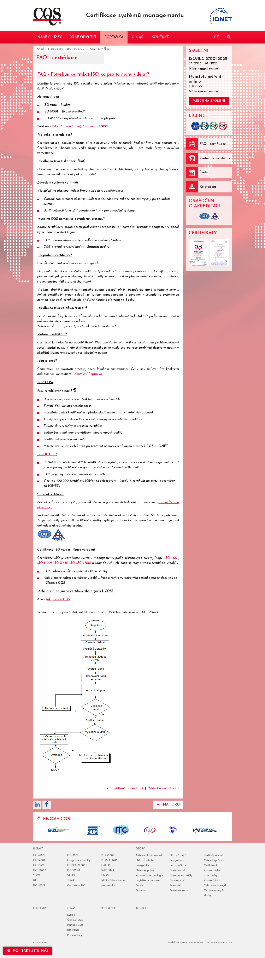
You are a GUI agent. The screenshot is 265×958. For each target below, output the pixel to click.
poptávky (40, 908)
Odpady (141, 890)
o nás (71, 908)
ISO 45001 (51, 118)
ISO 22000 (39, 870)
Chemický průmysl (146, 870)
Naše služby (55, 49)
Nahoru (168, 804)
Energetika (142, 865)
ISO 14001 (50, 111)
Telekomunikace (179, 890)
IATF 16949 (107, 870)
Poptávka (95, 374)
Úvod (40, 49)
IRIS (35, 880)
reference (108, 908)
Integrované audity (78, 860)
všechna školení (209, 101)
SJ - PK (71, 875)
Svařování (175, 885)
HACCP (105, 865)
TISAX (71, 880)
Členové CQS (55, 583)
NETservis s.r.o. (214, 942)
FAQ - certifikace (213, 144)
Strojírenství (177, 880)
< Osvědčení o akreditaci (125, 788)
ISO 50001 (107, 855)
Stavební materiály (181, 875)
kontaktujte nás (27, 951)
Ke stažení (208, 186)
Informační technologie (149, 875)
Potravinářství (178, 865)
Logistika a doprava (148, 880)
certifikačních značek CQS (134, 446)
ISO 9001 (50, 105)
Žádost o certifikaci (215, 158)
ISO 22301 (39, 885)
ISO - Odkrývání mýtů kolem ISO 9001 (80, 126)
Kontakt (79, 374)
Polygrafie (176, 860)
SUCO (36, 875)
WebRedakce (196, 942)
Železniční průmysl (215, 885)
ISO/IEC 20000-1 (77, 865)
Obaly (139, 885)
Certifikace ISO (76, 885)
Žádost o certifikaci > (163, 788)
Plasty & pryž (178, 855)
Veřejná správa (213, 860)
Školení (116, 240)
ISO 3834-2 (73, 870)
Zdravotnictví (212, 880)
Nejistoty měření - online (206, 79)
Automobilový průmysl (149, 855)
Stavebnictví (177, 870)
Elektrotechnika (145, 860)
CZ (216, 37)
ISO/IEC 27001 (76, 49)
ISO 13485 (60, 563)
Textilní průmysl (213, 855)
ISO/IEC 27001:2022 (208, 59)
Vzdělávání (210, 865)
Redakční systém (177, 942)
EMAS (105, 875)
